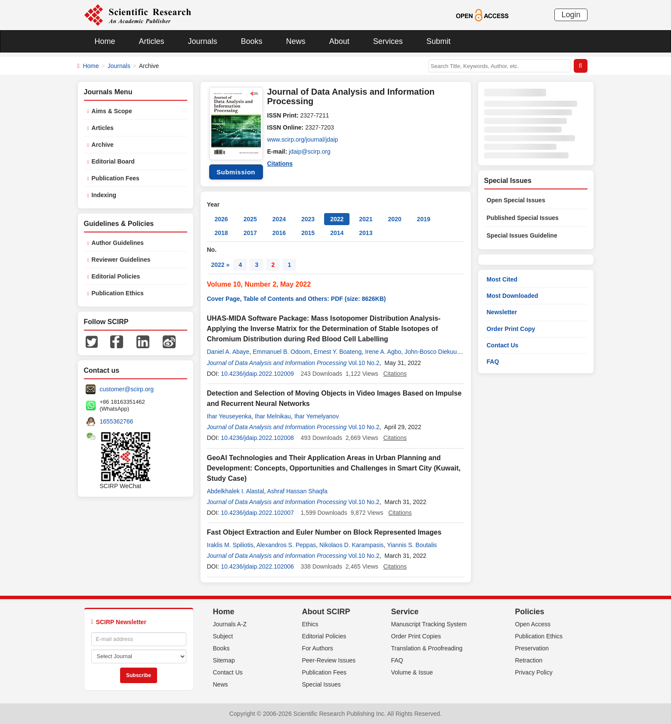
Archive (103, 144)
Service (405, 611)
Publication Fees (115, 178)
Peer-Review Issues (329, 660)
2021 (365, 219)
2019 (423, 219)
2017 (250, 232)
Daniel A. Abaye (228, 351)
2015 (308, 232)
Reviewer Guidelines (121, 259)
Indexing (104, 195)
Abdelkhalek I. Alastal (235, 491)
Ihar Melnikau (273, 416)
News (296, 41)
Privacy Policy (534, 672)
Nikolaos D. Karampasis (351, 544)
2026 (221, 219)
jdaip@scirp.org (310, 151)
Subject (223, 636)
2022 (336, 219)
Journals (202, 41)
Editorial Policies (116, 276)
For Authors (317, 648)
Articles (151, 41)
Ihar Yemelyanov (316, 416)
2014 (336, 232)
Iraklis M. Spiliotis (230, 544)
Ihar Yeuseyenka (229, 416)
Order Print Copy (511, 328)
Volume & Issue (412, 672)
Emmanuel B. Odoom (281, 351)
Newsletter (502, 312)
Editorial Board (113, 161)
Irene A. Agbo (383, 351)
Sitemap (224, 660)
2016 (279, 232)
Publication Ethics (118, 293)
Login (570, 14)
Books (252, 41)
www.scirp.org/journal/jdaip (303, 139)
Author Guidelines (118, 242)
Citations (280, 163)
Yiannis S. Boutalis (412, 544)
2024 (279, 219)
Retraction (529, 660)
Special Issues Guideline (522, 235)
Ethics (310, 624)
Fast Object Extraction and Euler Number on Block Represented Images (324, 532)
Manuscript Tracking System (429, 624)
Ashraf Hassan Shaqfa (297, 491)
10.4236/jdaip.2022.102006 (257, 566)
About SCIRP (326, 611)
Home (105, 41)
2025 (250, 219)
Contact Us (503, 345)
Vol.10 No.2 (363, 362)
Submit (439, 41)
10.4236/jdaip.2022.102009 (257, 373)
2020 (394, 219)
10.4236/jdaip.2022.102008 (257, 437)
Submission (235, 172)
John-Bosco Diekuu (431, 351)
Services (388, 41)
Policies (529, 611)
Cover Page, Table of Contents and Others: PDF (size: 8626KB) (296, 298)
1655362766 (116, 421)
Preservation (532, 648)
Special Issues (321, 684)
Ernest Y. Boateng (338, 351)
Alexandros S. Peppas (286, 544)
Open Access (533, 624)
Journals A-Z (230, 624)
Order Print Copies (416, 636)
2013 (365, 232)
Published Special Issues (523, 217)
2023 (308, 219)
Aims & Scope (112, 111)
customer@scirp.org (127, 389)
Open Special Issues (516, 200)
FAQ (493, 361)
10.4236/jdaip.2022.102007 (257, 512)
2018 (221, 232)
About (339, 41)
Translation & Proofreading (427, 648)
